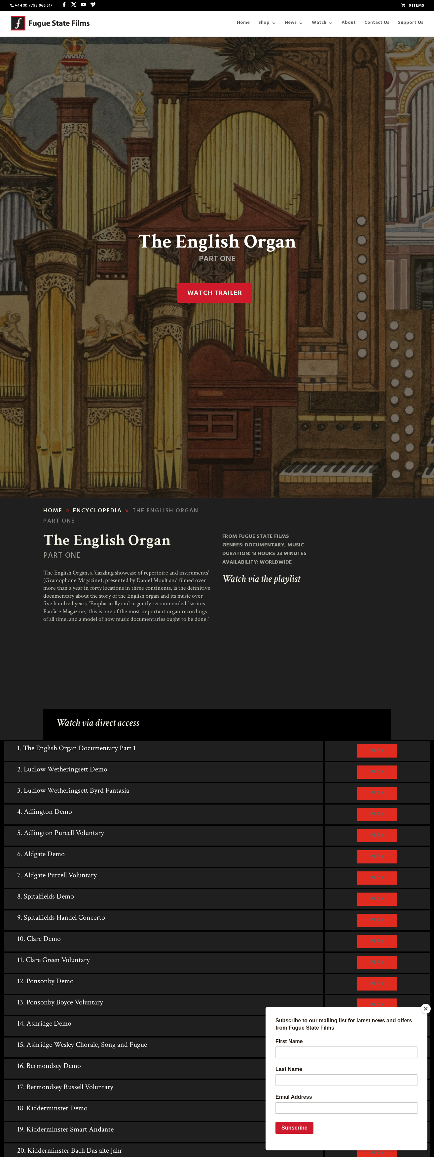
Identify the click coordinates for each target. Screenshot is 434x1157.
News (291, 24)
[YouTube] (83, 5)
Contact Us (376, 24)
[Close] (426, 1009)
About (349, 24)
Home (243, 24)
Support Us (410, 24)
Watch (319, 24)
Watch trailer (214, 294)
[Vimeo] (92, 5)
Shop (264, 24)
